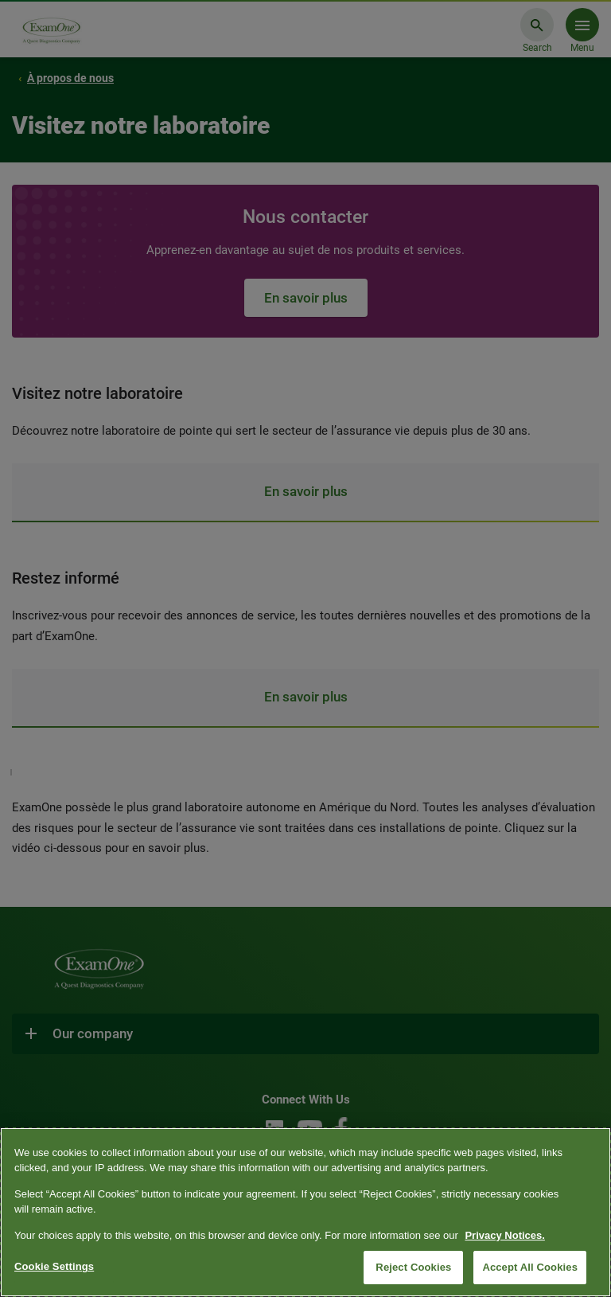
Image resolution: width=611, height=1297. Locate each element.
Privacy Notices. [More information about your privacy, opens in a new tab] (504, 1235)
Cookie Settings (54, 1266)
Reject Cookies (413, 1267)
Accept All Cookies (530, 1267)
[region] (305, 1212)
